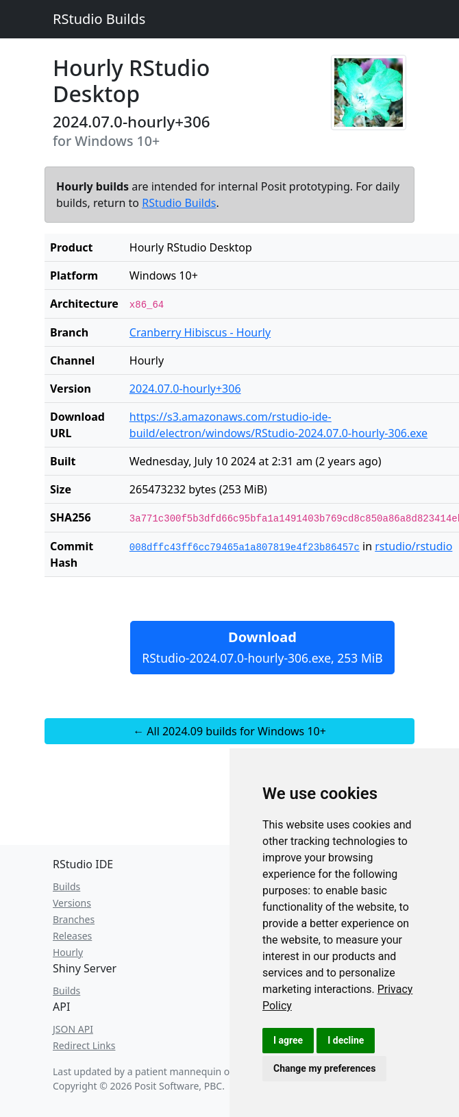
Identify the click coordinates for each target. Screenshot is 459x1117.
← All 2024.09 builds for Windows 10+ (229, 731)
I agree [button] (288, 1040)
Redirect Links (84, 1045)
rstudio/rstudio (413, 546)
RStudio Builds (99, 19)
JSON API (73, 1028)
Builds (66, 886)
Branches (74, 919)
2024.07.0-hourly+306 (185, 388)
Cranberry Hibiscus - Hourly (200, 332)
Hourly (68, 952)
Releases (72, 935)
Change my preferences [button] (324, 1068)
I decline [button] (345, 1040)
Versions (72, 902)
